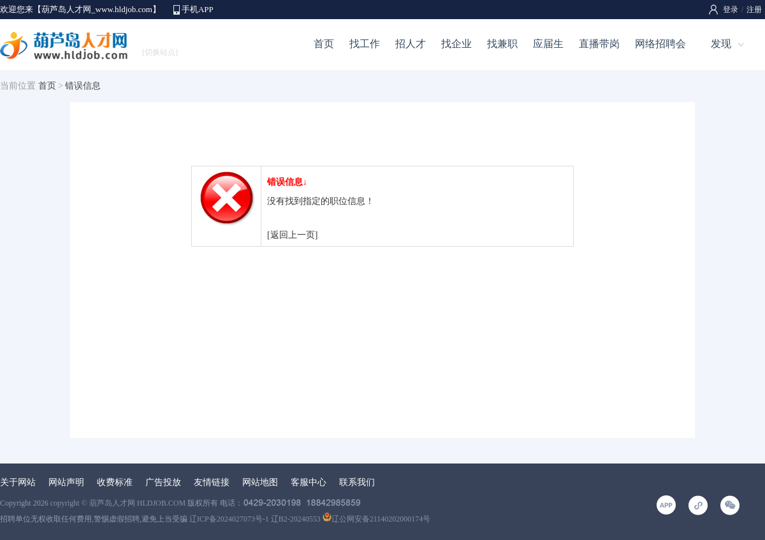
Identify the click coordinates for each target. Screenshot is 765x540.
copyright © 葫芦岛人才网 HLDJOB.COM (118, 503)
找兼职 (502, 43)
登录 (730, 9)
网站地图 (260, 482)
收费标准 (115, 482)
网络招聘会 (660, 43)
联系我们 (357, 482)
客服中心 (308, 482)
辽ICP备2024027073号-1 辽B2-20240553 (255, 518)
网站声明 (66, 482)
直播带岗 (599, 43)
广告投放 (163, 482)
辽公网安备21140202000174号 (377, 518)
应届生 (548, 43)
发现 (721, 43)
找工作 (364, 43)
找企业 (456, 43)
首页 (324, 43)
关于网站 (18, 482)
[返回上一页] (292, 235)
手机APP (198, 9)
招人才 (410, 43)
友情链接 (211, 482)
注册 (754, 9)
